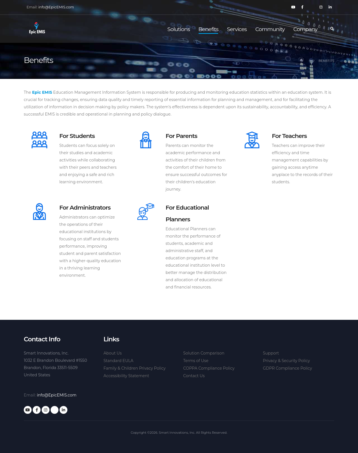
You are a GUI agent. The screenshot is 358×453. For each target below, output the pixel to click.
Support (271, 353)
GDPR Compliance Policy (287, 368)
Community (270, 29)
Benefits (208, 29)
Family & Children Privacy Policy (134, 368)
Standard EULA (118, 360)
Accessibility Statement (126, 375)
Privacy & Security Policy (286, 360)
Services (237, 29)
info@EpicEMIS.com (56, 7)
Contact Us (194, 375)
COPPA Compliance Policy (209, 368)
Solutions (178, 29)
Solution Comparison (203, 353)
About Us (112, 353)
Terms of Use (195, 360)
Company (305, 29)
